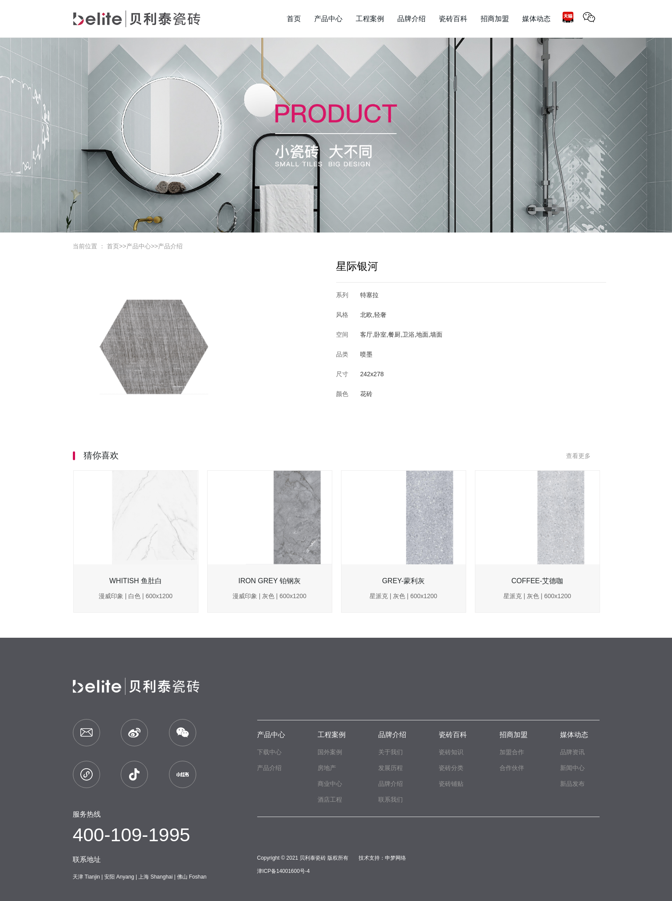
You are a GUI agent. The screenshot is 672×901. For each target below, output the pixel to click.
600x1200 (159, 595)
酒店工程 (330, 799)
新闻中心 (572, 767)
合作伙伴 (512, 767)
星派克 (379, 595)
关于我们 (390, 752)
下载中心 (269, 752)
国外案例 (330, 752)
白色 (134, 595)
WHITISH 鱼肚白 (135, 581)
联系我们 (390, 799)
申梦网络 (395, 858)
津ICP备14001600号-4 (283, 871)
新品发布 (572, 783)
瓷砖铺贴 (451, 783)
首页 (113, 246)
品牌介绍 (392, 734)
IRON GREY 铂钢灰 (269, 581)
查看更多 (583, 455)
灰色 (268, 595)
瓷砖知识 (451, 752)
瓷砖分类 (451, 767)
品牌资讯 (572, 752)
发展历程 (390, 767)
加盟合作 (512, 752)
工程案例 (332, 734)
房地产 (327, 767)
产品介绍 (170, 246)
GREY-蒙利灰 (403, 581)
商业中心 (330, 783)
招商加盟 (514, 734)
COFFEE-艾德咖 (537, 581)
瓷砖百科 (453, 734)
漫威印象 (111, 595)
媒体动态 (574, 734)
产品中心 (138, 246)
